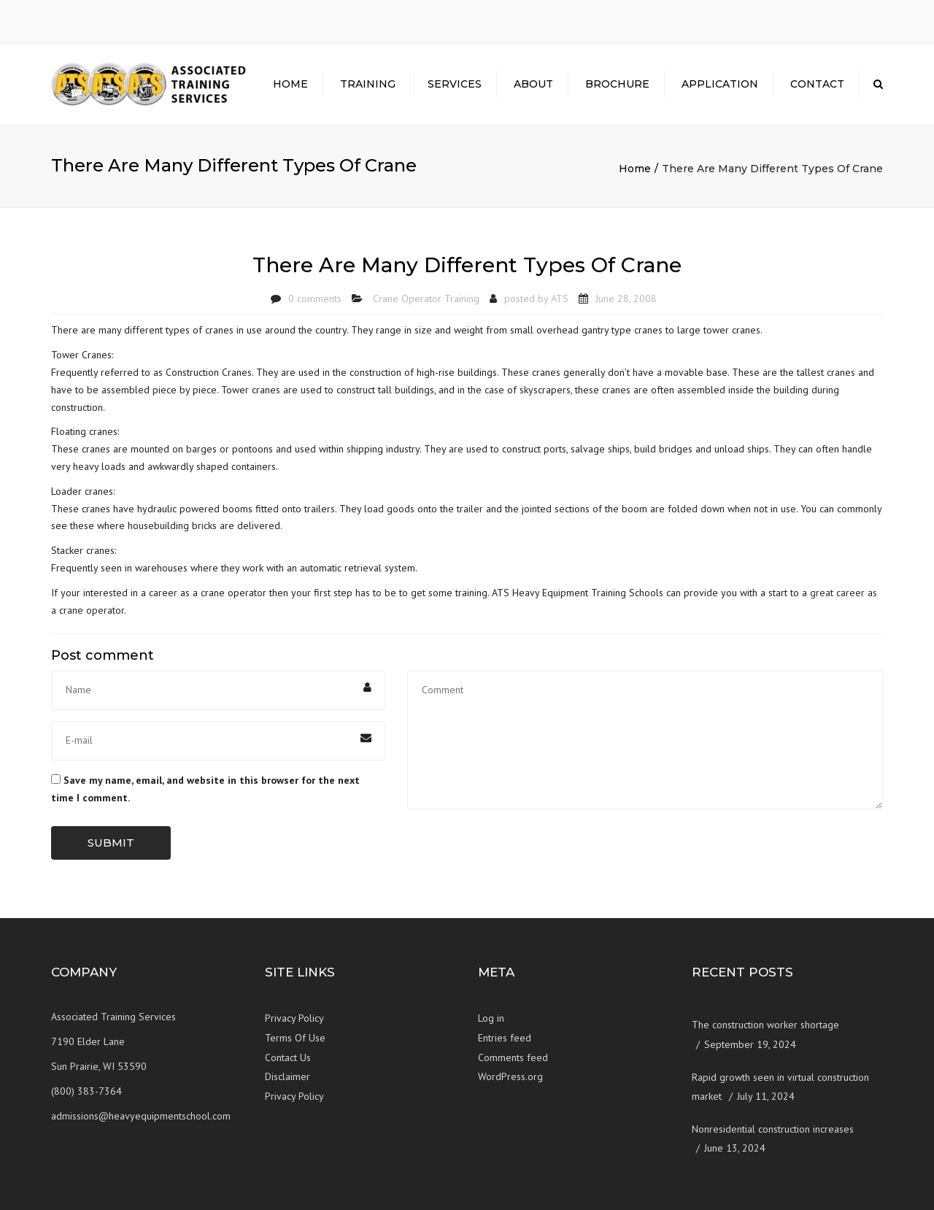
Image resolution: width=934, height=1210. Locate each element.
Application (720, 83)
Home (290, 83)
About (533, 83)
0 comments (314, 298)
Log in (491, 1018)
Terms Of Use (295, 1037)
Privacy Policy (294, 1018)
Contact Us (288, 1057)
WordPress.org (510, 1076)
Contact (817, 83)
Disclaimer (287, 1076)
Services (455, 83)
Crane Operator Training (426, 298)
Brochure (617, 83)
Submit (111, 842)
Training (367, 83)
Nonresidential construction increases (773, 1129)
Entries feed (504, 1037)
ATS (559, 298)
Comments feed (513, 1057)
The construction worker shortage (765, 1024)
